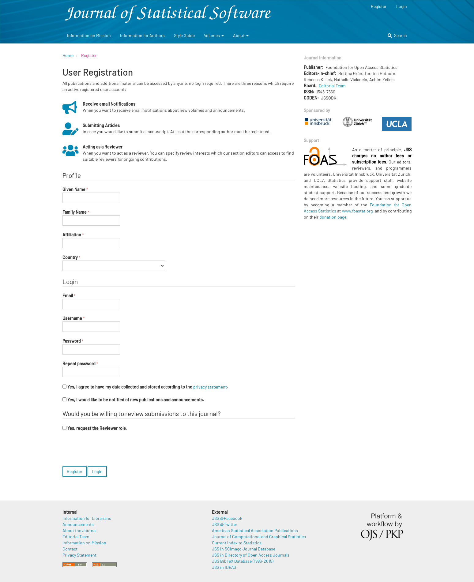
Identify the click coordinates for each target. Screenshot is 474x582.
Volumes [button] (214, 35)
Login (401, 6)
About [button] (241, 35)
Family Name (91, 217)
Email (91, 301)
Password (91, 346)
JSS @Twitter (224, 524)
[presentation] (109, 449)
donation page (332, 217)
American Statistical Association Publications (255, 530)
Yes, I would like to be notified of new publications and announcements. (133, 399)
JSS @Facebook (227, 518)
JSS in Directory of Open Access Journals (250, 555)
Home (67, 55)
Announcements (78, 524)
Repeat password (91, 369)
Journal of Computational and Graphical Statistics (259, 536)
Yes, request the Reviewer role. (94, 428)
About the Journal (79, 530)
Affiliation (91, 240)
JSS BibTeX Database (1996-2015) (242, 561)
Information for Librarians (86, 518)
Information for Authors (142, 35)
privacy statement (210, 386)
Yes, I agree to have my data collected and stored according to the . (145, 386)
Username (91, 323)
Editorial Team (332, 85)
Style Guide (184, 35)
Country (113, 262)
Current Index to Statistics (236, 542)
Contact (69, 548)
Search (397, 35)
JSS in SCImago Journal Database (243, 548)
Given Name (91, 194)
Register (378, 6)
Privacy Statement (79, 555)
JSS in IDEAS (224, 567)
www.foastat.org (357, 210)
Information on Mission (89, 35)
